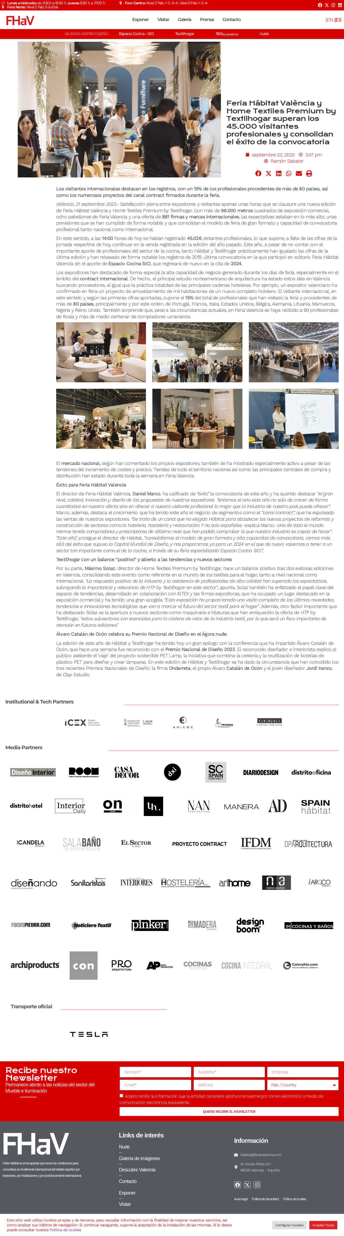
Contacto (232, 19)
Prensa (207, 19)
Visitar (163, 19)
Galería (184, 19)
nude (264, 33)
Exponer (140, 19)
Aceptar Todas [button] (323, 1225)
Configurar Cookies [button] (289, 1225)
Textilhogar (184, 33)
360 (227, 33)
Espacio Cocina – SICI (136, 33)
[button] (258, 173)
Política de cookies (65, 1229)
